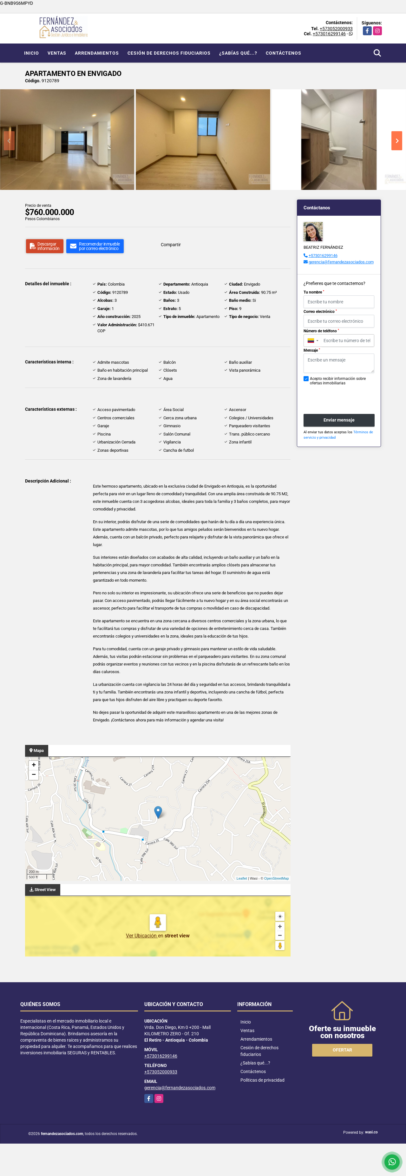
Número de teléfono (321, 331)
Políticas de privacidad (262, 1080)
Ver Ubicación (142, 936)
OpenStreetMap (276, 878)
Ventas (57, 53)
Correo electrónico (320, 311)
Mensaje (312, 350)
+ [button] (34, 765)
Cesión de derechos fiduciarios (169, 53)
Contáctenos (283, 53)
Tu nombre (314, 292)
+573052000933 (336, 28)
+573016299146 (329, 33)
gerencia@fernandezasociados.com (341, 262)
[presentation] (337, 396)
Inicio (31, 53)
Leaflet (242, 878)
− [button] (34, 775)
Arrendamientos (97, 53)
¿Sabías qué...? (238, 53)
